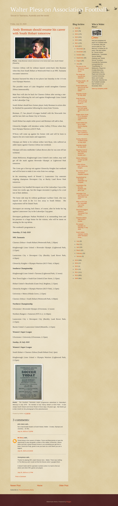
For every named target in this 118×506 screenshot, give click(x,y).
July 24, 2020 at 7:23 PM (25, 431)
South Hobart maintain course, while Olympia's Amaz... (82, 234)
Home (39, 485)
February (79, 253)
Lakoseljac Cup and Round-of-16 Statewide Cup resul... (82, 196)
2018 (76, 263)
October (79, 55)
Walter (96, 38)
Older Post (63, 485)
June (78, 241)
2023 (76, 37)
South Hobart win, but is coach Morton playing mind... (81, 125)
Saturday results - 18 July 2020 (81, 146)
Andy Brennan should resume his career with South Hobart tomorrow (39, 31)
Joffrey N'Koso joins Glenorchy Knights (82, 166)
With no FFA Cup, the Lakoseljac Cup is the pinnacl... (81, 204)
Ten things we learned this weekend (80, 76)
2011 (76, 272)
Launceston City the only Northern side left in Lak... (81, 188)
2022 (76, 40)
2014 (76, 269)
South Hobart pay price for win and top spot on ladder (82, 88)
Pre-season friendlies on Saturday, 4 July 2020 (82, 226)
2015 (76, 266)
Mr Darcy (21, 437)
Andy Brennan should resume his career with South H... (81, 101)
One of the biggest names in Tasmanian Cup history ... (82, 212)
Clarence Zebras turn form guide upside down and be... (82, 109)
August (78, 61)
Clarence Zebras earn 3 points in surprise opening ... (82, 133)
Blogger (68, 501)
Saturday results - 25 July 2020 (81, 94)
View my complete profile (99, 88)
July (77, 64)
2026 (76, 28)
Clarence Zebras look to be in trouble (81, 219)
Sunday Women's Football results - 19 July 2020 (82, 140)
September (80, 58)
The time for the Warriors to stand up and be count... (82, 69)
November (79, 52)
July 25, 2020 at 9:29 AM (25, 451)
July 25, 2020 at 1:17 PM (25, 472)
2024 (76, 34)
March (78, 250)
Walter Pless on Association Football (58, 9)
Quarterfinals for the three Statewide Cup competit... (81, 179)
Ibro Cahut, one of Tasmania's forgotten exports (82, 172)
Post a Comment (20, 476)
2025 (76, 31)
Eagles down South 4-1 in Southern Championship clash (82, 117)
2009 (76, 278)
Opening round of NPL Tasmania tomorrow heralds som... (81, 152)
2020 (76, 46)
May (78, 244)
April (78, 247)
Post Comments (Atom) (26, 490)
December (79, 49)
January (79, 256)
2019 (76, 260)
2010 (76, 275)
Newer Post (15, 485)
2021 (76, 43)
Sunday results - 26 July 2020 (82, 81)
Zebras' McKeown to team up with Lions (81, 159)
